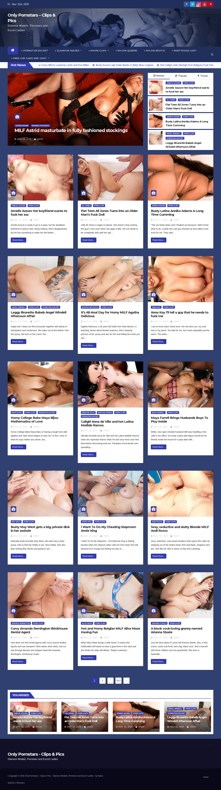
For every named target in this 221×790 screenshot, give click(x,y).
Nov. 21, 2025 (20, 220)
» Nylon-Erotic (154, 50)
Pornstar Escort (175, 138)
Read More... (18, 240)
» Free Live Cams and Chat (30, 58)
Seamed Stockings (40, 126)
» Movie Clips (99, 50)
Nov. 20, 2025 (24, 139)
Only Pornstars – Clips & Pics (38, 776)
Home (206, 777)
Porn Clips (189, 83)
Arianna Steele (159, 623)
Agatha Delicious (90, 307)
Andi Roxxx (157, 522)
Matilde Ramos (105, 412)
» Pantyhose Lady (184, 50)
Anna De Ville (88, 412)
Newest (158, 75)
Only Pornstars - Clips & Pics (36, 754)
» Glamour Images (68, 50)
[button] (212, 54)
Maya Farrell (158, 412)
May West (16, 522)
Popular (181, 76)
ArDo (38, 139)
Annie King (87, 522)
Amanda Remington (21, 623)
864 (118, 680)
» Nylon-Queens (126, 50)
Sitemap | (20, 783)
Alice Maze (87, 623)
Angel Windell (173, 134)
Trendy (203, 76)
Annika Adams (173, 117)
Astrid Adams (22, 126)
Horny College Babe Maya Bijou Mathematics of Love (34, 419)
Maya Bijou (17, 412)
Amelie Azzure (173, 83)
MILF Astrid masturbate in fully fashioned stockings (71, 130)
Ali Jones (171, 100)
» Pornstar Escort (34, 50)
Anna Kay (156, 307)
